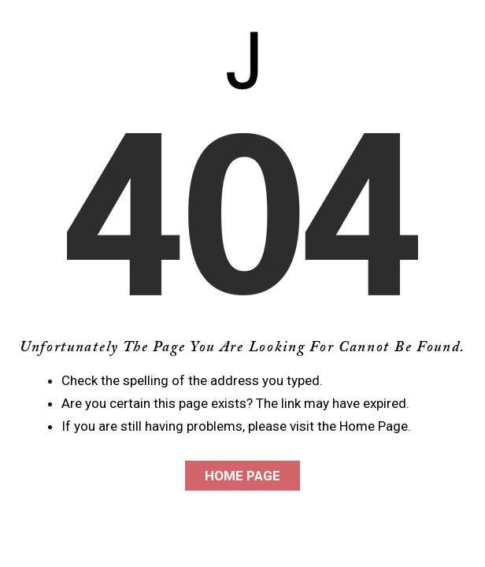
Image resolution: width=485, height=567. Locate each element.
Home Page (242, 476)
